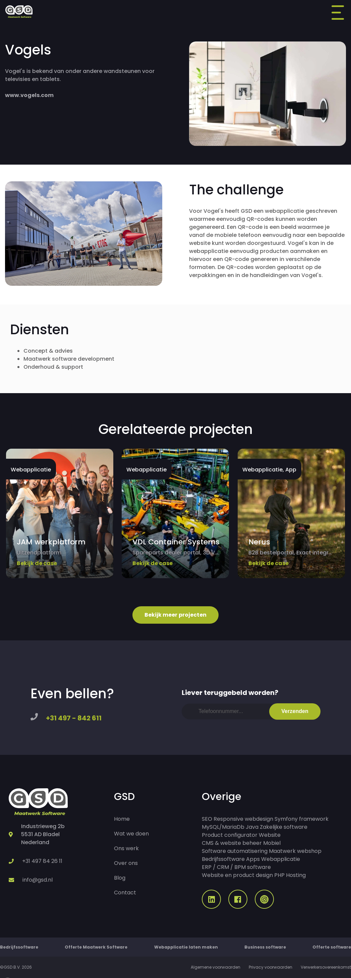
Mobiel (272, 843)
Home (122, 819)
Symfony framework (302, 819)
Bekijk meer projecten (175, 615)
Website (270, 835)
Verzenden (294, 711)
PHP (279, 875)
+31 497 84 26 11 (42, 861)
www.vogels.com (29, 95)
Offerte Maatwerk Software (96, 947)
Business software (265, 947)
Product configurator (229, 835)
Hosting (296, 875)
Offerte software (331, 947)
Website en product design (237, 875)
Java (252, 827)
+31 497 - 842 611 (74, 718)
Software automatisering (235, 851)
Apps (253, 859)
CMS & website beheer (232, 843)
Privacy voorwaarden (270, 967)
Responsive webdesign (243, 819)
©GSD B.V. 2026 (16, 967)
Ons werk (126, 848)
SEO (207, 819)
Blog (119, 878)
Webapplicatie (280, 859)
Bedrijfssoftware (223, 859)
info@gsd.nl (37, 880)
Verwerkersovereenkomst (326, 967)
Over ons (126, 863)
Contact (125, 892)
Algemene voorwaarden (215, 967)
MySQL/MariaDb (223, 827)
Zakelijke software (283, 827)
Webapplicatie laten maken (186, 947)
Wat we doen (131, 833)
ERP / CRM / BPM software (236, 867)
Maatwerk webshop (295, 851)
